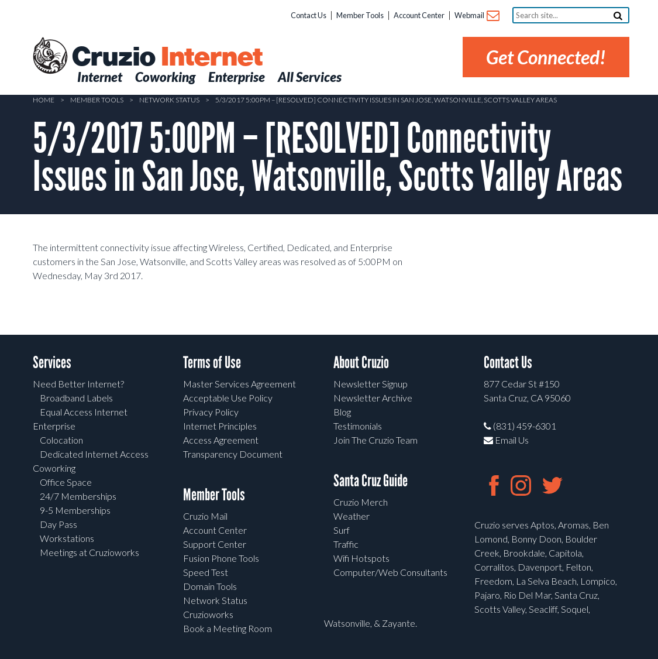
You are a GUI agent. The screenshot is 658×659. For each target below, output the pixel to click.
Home (43, 99)
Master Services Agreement (239, 383)
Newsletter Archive (372, 397)
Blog (342, 411)
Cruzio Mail (205, 515)
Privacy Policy (211, 411)
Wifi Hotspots (361, 558)
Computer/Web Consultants (390, 572)
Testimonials (357, 425)
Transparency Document (233, 453)
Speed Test (205, 572)
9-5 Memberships (75, 510)
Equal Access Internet (84, 411)
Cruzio (166, 57)
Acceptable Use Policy (228, 397)
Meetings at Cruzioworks (89, 552)
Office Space (66, 482)
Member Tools (360, 15)
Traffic (346, 544)
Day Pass (58, 524)
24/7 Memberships (78, 496)
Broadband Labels (76, 397)
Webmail (476, 16)
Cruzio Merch (360, 501)
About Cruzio (361, 362)
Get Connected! (546, 57)
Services (52, 362)
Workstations (67, 538)
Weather (351, 515)
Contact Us (308, 15)
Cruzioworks (208, 614)
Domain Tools (210, 586)
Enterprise (54, 425)
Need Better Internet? (78, 383)
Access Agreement (221, 439)
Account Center (419, 15)
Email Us (506, 439)
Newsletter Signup (370, 383)
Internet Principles (220, 425)
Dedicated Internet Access (94, 453)
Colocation (61, 439)
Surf (341, 530)
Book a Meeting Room (227, 628)
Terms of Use (212, 362)
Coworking (54, 467)
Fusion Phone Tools (221, 558)
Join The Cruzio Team (375, 439)
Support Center (214, 544)
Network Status (169, 99)
